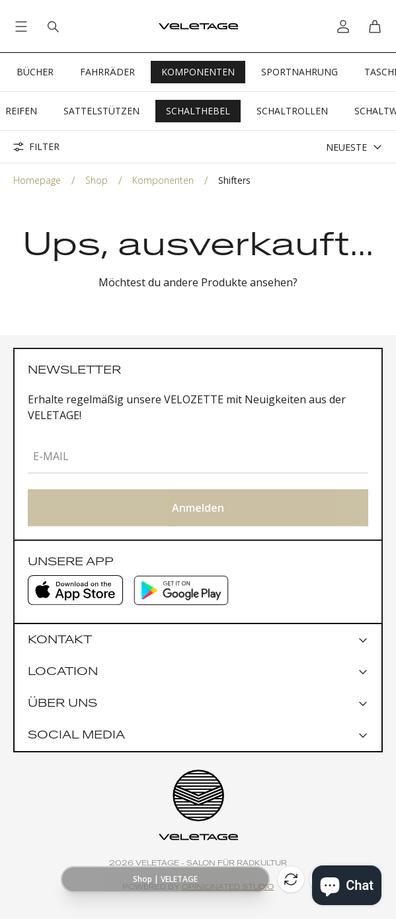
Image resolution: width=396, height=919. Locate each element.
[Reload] (291, 879)
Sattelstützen (101, 110)
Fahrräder (107, 71)
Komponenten (198, 71)
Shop (96, 180)
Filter (36, 146)
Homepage (37, 180)
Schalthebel (198, 110)
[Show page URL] (165, 879)
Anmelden (198, 507)
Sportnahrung (299, 71)
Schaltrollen (292, 110)
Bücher (35, 71)
